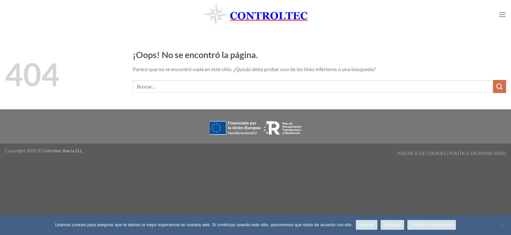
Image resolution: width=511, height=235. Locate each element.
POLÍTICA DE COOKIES (421, 153)
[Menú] (502, 15)
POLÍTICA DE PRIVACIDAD (477, 153)
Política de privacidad (432, 224)
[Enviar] (499, 86)
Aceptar (366, 224)
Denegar (392, 224)
